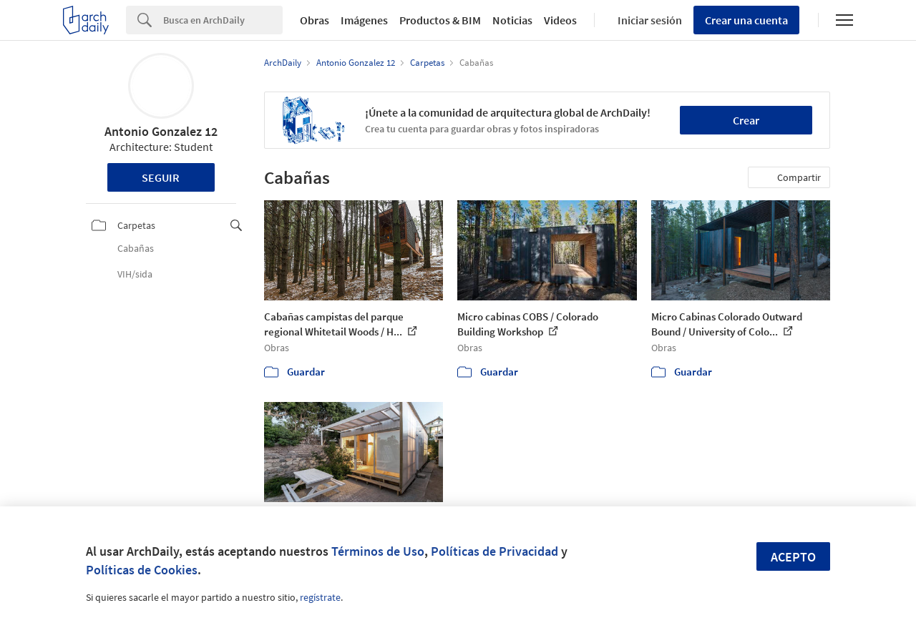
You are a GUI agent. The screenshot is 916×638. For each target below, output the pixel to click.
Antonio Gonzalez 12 (161, 131)
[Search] (223, 20)
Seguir (161, 177)
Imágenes (364, 20)
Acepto (793, 557)
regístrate (320, 597)
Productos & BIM (440, 20)
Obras (314, 20)
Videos (560, 20)
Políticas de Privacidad (494, 551)
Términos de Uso (377, 551)
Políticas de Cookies (142, 569)
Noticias (512, 20)
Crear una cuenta (746, 20)
